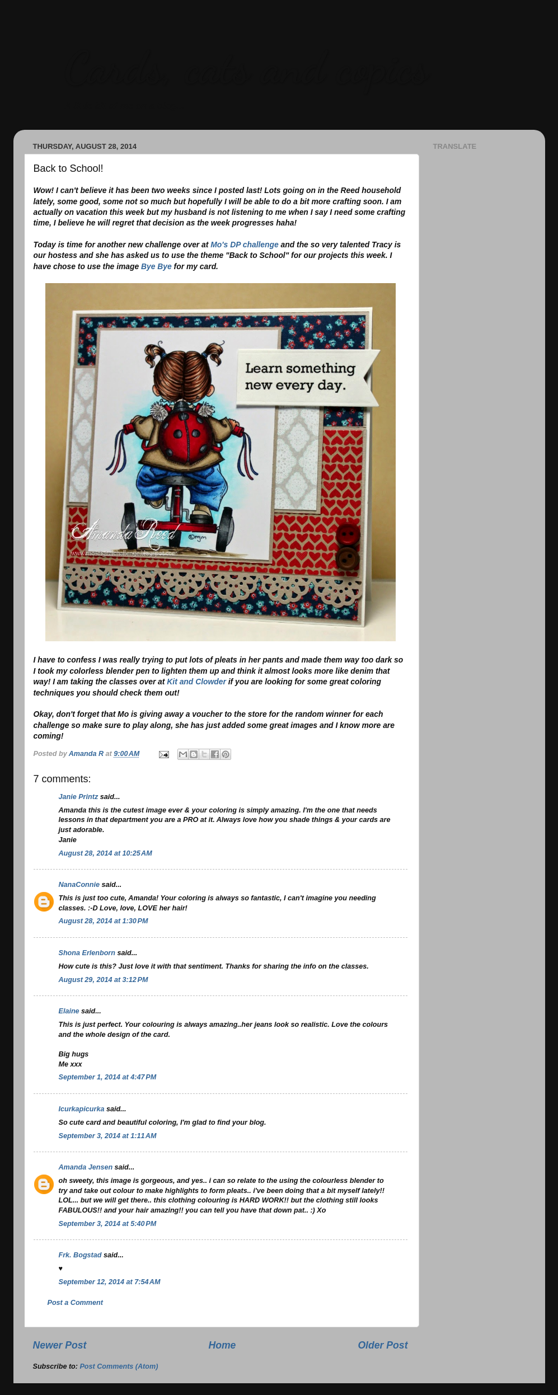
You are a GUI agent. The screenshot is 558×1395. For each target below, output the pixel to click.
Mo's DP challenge (244, 244)
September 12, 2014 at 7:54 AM (110, 1282)
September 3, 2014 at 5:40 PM (108, 1224)
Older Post (382, 1345)
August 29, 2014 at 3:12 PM (103, 980)
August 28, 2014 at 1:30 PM (103, 921)
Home (222, 1345)
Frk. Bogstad (80, 1255)
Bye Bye (156, 266)
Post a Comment (75, 1303)
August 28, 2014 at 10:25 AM (105, 853)
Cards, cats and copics (246, 67)
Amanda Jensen (86, 1167)
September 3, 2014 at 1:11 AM (108, 1136)
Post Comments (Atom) (118, 1366)
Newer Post (60, 1345)
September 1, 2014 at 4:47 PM (108, 1077)
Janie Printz (79, 797)
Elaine (69, 1011)
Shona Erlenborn (87, 953)
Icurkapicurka (82, 1109)
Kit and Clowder (196, 681)
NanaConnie (79, 885)
